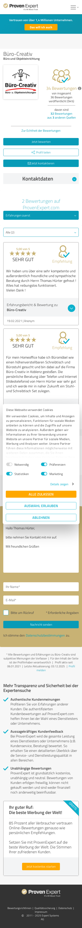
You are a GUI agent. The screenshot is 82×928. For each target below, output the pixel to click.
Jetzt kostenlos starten (41, 866)
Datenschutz (65, 908)
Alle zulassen (41, 494)
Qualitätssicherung (45, 908)
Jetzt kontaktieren (41, 163)
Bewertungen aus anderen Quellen (61, 115)
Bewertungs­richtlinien (19, 908)
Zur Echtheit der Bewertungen (41, 130)
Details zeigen (59, 484)
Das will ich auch (41, 27)
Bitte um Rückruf (22, 612)
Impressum (41, 912)
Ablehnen (41, 517)
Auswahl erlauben (41, 505)
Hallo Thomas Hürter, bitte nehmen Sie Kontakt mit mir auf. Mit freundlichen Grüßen (41, 548)
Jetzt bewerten (41, 142)
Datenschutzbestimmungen (45, 635)
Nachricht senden (41, 624)
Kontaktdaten (49, 178)
